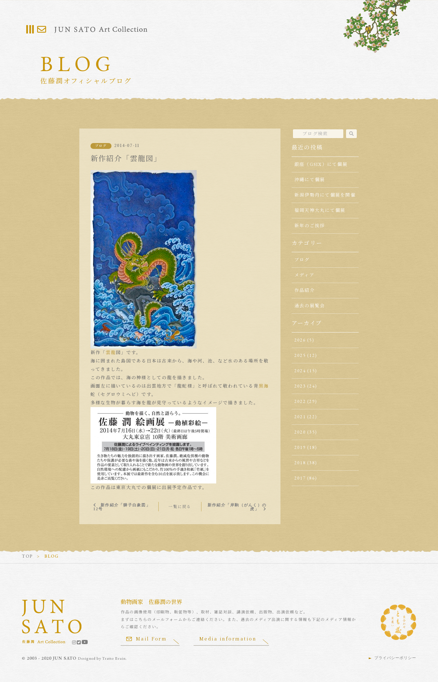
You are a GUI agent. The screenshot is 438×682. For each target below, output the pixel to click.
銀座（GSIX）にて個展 (320, 164)
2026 (300, 340)
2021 (300, 417)
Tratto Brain (114, 658)
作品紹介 (304, 290)
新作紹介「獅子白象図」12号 (122, 507)
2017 (300, 478)
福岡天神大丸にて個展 (319, 210)
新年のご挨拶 (309, 226)
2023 (300, 386)
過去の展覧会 (309, 306)
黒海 (264, 386)
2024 (300, 371)
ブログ (101, 146)
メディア (304, 275)
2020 (300, 432)
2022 (300, 401)
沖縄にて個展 (309, 180)
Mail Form (146, 638)
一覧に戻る (179, 506)
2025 (300, 355)
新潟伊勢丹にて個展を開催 (325, 195)
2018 (300, 463)
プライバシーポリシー (395, 657)
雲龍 (111, 352)
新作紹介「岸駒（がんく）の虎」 (237, 507)
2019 (300, 447)
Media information (228, 638)
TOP (27, 556)
